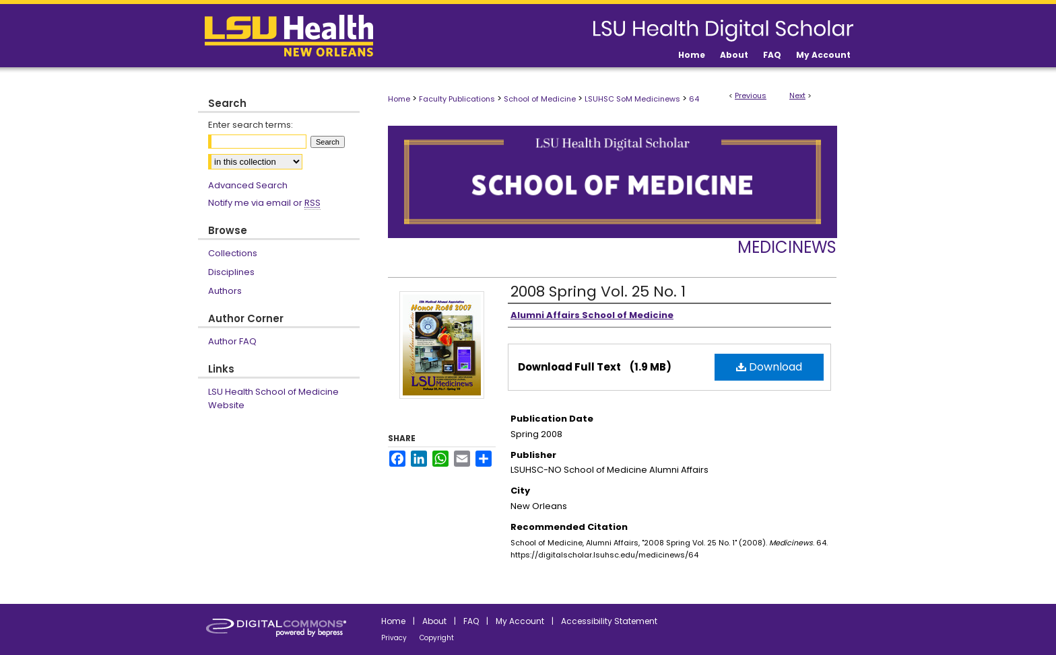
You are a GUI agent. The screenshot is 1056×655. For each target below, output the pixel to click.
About (434, 621)
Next (797, 95)
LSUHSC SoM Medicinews (632, 98)
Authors (225, 290)
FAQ (471, 621)
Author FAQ (232, 341)
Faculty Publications (457, 98)
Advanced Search (248, 185)
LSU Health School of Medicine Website (273, 398)
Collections (232, 253)
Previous (750, 95)
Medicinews (786, 247)
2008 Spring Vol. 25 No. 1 (598, 291)
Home (399, 98)
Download (769, 367)
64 (694, 98)
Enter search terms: (250, 124)
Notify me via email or (264, 203)
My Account (520, 621)
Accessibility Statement (609, 621)
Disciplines (231, 272)
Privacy (394, 638)
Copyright (437, 638)
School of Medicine (540, 98)
